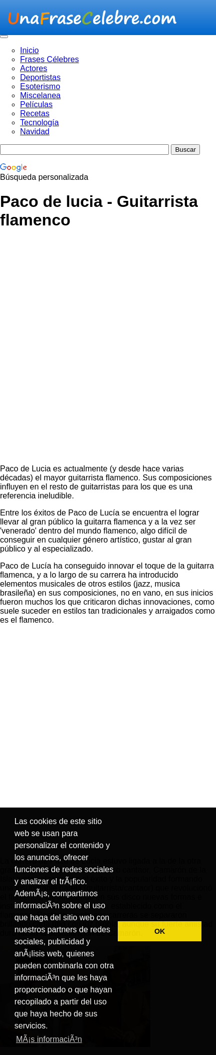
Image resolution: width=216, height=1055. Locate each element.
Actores (33, 68)
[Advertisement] (108, 348)
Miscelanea (40, 95)
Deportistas (40, 77)
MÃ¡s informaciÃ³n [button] (49, 1039)
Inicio (29, 50)
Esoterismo (40, 86)
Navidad (35, 131)
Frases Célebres (49, 59)
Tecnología (39, 122)
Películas (36, 104)
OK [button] (159, 931)
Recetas (35, 113)
